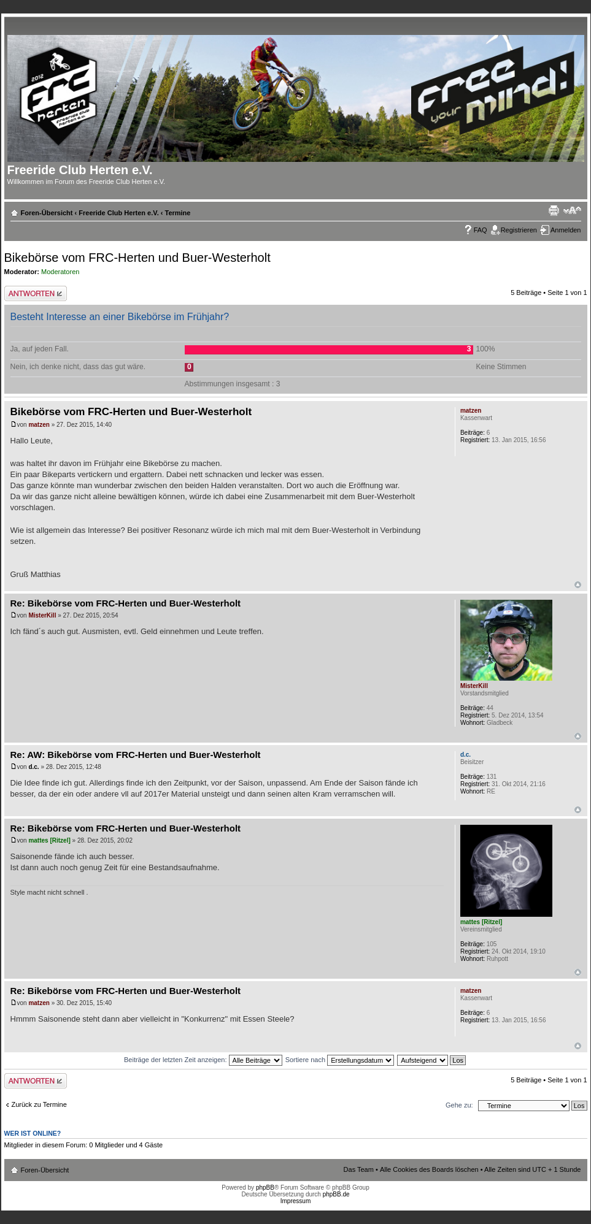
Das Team (359, 1169)
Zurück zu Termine (39, 1104)
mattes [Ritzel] (49, 840)
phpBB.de (336, 1194)
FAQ (480, 230)
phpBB (265, 1187)
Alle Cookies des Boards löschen (429, 1169)
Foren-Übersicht (47, 212)
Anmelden (565, 230)
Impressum (295, 1201)
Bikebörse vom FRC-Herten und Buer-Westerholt (137, 257)
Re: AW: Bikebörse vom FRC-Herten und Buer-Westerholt (135, 754)
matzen (38, 424)
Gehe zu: (459, 1105)
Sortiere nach (339, 1059)
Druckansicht (553, 210)
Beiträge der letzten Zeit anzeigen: (203, 1059)
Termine (177, 212)
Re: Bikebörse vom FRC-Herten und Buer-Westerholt (125, 603)
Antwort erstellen (35, 293)
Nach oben (577, 584)
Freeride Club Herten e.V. (118, 212)
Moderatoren (60, 271)
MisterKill (42, 615)
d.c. (33, 766)
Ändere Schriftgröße (572, 210)
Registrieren (519, 230)
